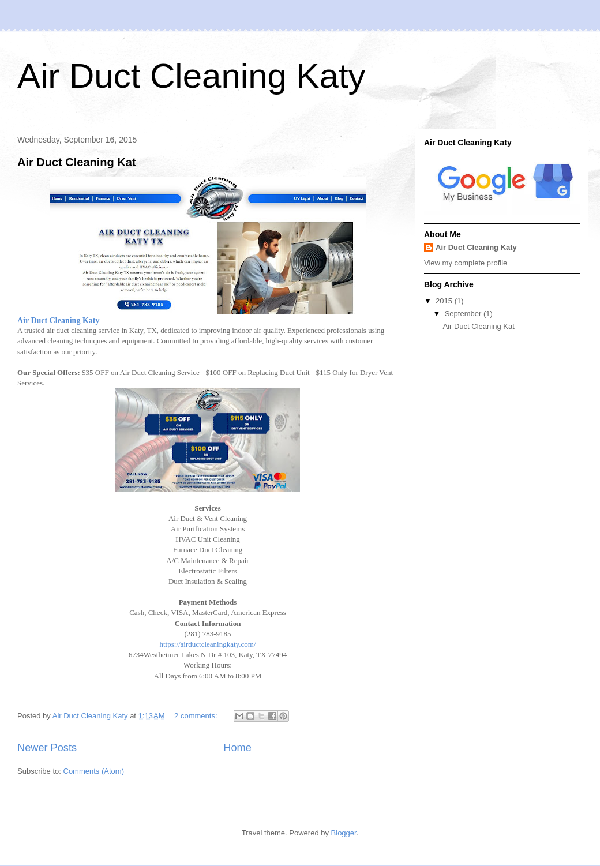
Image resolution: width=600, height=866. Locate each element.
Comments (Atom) (93, 771)
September (464, 313)
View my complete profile (465, 262)
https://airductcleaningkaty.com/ (207, 644)
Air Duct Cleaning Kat (76, 162)
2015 (445, 301)
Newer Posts (47, 747)
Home (237, 747)
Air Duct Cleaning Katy (191, 76)
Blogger (344, 832)
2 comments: (196, 715)
